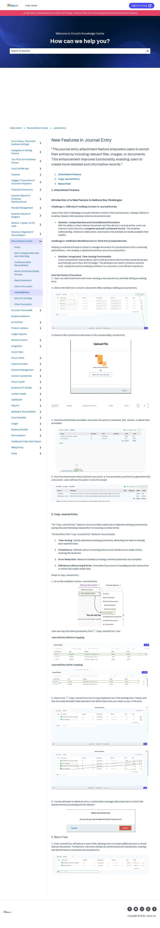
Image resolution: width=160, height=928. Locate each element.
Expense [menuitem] (15, 174)
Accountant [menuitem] (17, 322)
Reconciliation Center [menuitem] (21, 241)
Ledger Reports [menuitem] (19, 334)
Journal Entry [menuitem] (21, 292)
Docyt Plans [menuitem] (17, 352)
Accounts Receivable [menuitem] (21, 310)
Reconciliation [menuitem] (18, 435)
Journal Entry (59, 128)
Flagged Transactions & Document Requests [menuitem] (23, 182)
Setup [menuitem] (17, 247)
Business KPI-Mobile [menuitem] (21, 388)
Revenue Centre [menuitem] (19, 340)
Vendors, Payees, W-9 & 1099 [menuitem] (23, 224)
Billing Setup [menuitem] (17, 447)
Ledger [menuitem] (14, 423)
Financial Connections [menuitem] (22, 189)
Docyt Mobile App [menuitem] (20, 168)
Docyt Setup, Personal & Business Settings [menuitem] (23, 142)
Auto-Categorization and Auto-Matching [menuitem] (26, 254)
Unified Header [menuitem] (18, 394)
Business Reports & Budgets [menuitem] (21, 215)
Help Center (31, 5)
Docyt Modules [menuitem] (18, 417)
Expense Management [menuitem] (22, 370)
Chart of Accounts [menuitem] (23, 286)
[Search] (147, 51)
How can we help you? (80, 41)
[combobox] (77, 51)
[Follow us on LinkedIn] (136, 909)
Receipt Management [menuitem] (22, 208)
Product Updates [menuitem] (19, 328)
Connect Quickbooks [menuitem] (21, 376)
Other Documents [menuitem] (23, 304)
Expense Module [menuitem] (19, 364)
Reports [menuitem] (15, 405)
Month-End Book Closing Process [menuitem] (26, 273)
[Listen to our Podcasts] (148, 909)
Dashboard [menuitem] (16, 399)
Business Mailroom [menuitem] (20, 316)
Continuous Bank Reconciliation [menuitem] (22, 264)
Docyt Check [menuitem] (17, 358)
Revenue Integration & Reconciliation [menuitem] (22, 233)
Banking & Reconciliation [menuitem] (23, 411)
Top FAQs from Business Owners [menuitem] (23, 161)
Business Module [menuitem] (19, 429)
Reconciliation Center (37, 128)
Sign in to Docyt (142, 5)
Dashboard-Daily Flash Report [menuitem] (26, 441)
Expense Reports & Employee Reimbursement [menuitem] (20, 198)
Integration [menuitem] (16, 346)
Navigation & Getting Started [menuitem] (21, 152)
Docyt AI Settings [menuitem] (23, 298)
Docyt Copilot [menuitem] (18, 382)
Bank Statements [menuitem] (23, 280)
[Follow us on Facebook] (129, 909)
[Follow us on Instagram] (142, 909)
